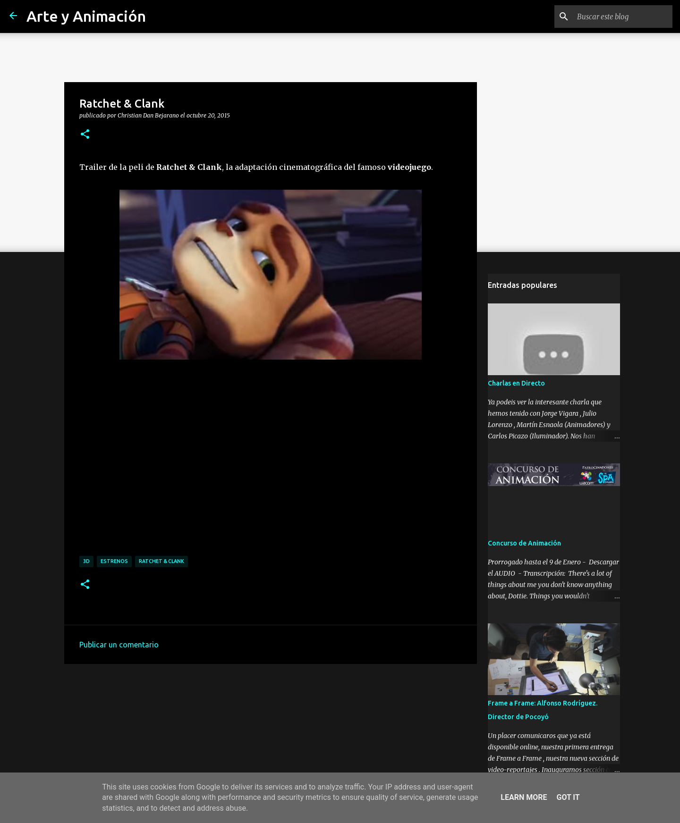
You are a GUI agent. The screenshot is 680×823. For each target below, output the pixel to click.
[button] (85, 134)
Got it (567, 797)
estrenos (114, 561)
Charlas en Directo (516, 383)
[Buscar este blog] (622, 16)
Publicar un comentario (119, 644)
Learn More (524, 797)
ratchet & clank (161, 561)
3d (86, 561)
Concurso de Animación (524, 543)
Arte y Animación (86, 16)
